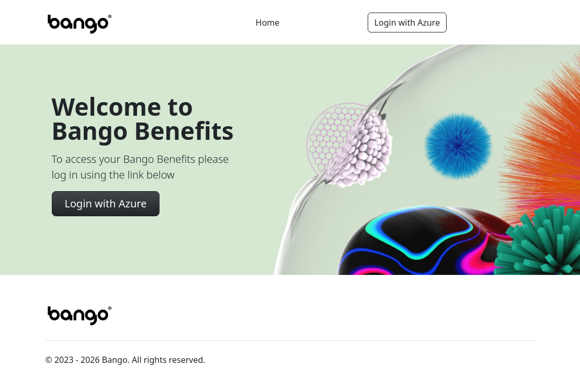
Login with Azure (407, 22)
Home (268, 22)
